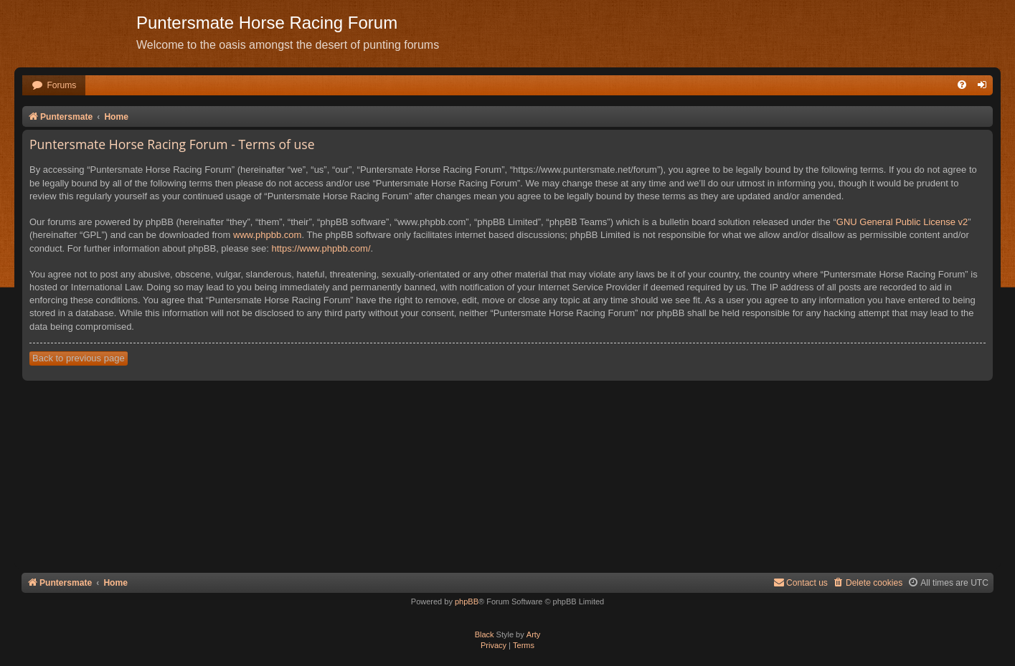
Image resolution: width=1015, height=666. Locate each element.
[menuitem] (54, 85)
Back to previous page (78, 358)
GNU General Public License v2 (902, 222)
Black (484, 634)
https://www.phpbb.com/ (320, 248)
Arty (534, 634)
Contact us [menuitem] (800, 582)
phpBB (466, 601)
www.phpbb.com (267, 234)
